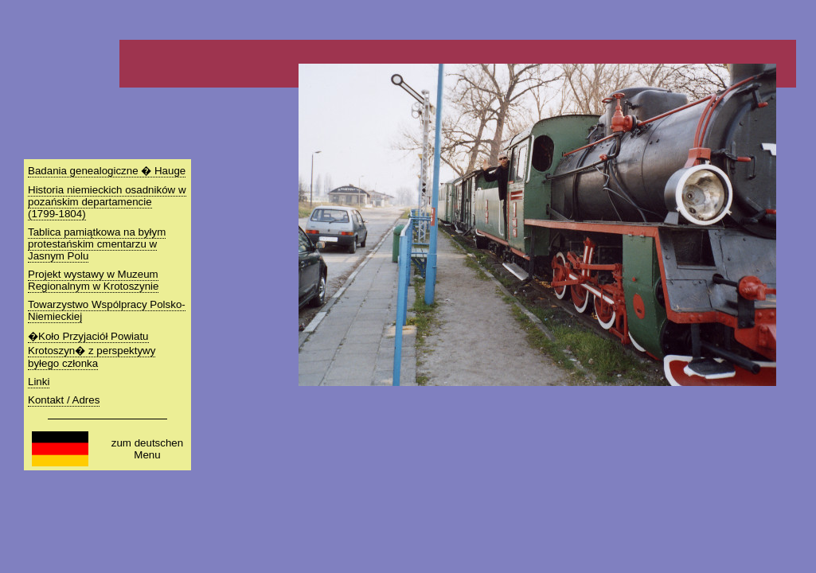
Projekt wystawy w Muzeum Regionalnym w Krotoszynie (93, 280)
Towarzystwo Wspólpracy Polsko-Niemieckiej (106, 310)
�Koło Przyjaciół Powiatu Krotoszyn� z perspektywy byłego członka (91, 349)
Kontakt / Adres (64, 400)
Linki (38, 382)
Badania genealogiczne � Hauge (106, 171)
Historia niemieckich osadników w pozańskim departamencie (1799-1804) (107, 202)
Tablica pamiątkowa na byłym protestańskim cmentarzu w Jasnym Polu (97, 244)
